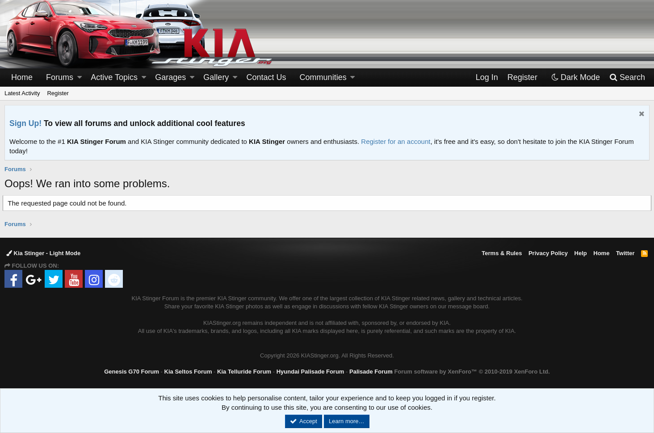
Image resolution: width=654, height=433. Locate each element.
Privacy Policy (548, 253)
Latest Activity (22, 93)
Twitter (625, 253)
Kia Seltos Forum (188, 371)
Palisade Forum (371, 371)
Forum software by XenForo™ (471, 371)
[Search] (627, 77)
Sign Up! (25, 123)
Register (57, 93)
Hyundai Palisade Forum (310, 371)
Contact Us (266, 77)
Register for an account (395, 141)
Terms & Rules (502, 253)
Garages (170, 77)
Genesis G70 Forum (131, 371)
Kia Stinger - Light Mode (43, 253)
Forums (59, 77)
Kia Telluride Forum (244, 371)
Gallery (216, 77)
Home (22, 77)
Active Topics (114, 77)
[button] (79, 77)
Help (580, 253)
